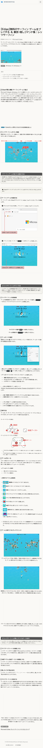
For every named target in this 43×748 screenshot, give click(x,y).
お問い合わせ (9, 745)
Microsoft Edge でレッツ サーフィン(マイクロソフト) (15, 729)
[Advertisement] (21, 14)
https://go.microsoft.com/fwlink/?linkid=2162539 (17, 388)
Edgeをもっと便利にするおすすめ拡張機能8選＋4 (16, 127)
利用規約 (18, 745)
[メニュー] (40, 2)
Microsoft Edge (17, 39)
